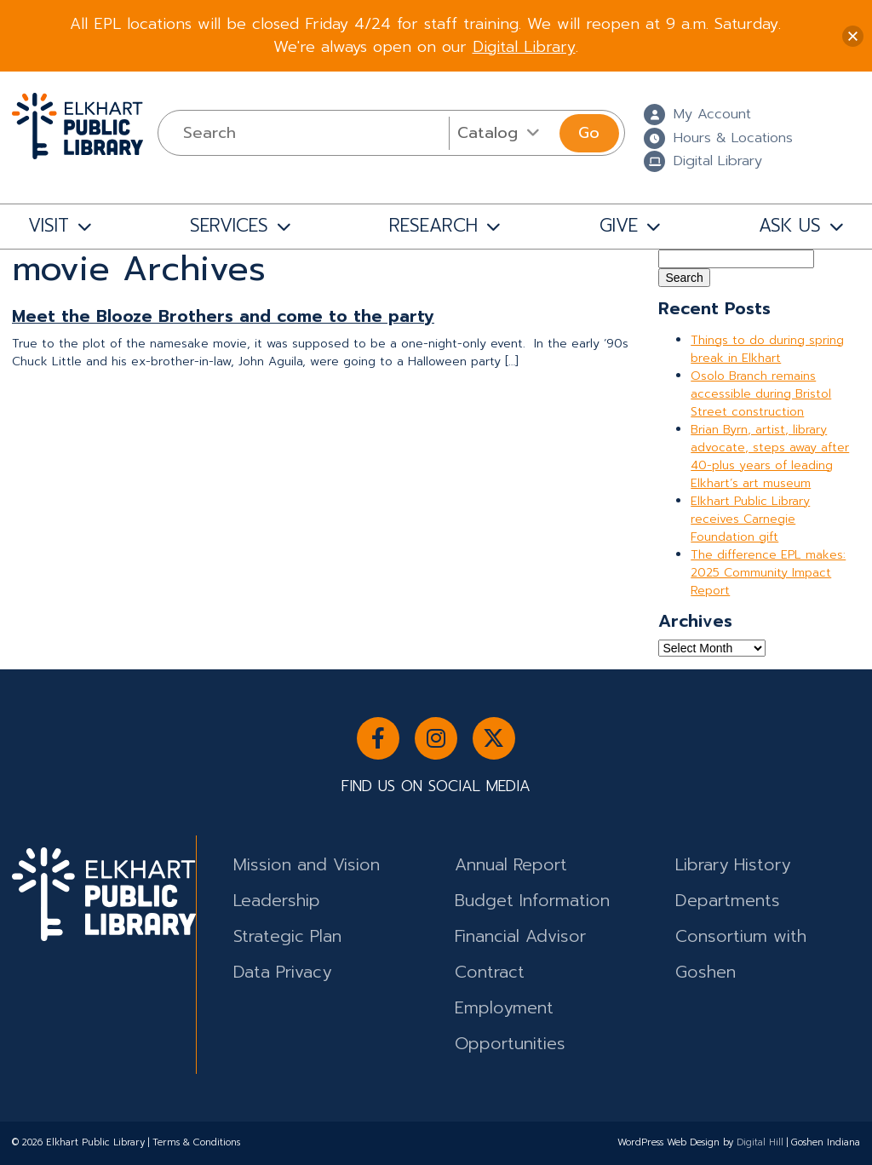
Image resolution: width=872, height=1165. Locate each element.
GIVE (619, 225)
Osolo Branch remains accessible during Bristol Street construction (761, 394)
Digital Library (524, 47)
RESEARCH (433, 225)
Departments (727, 900)
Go (589, 133)
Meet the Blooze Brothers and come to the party (223, 316)
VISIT (48, 225)
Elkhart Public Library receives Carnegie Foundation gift (750, 519)
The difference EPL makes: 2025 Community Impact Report (768, 573)
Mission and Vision (306, 864)
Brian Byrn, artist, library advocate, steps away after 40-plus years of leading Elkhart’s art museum (770, 456)
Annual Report (511, 864)
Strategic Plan (287, 936)
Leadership (276, 900)
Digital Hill (760, 1142)
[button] (852, 36)
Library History (732, 864)
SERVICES (229, 225)
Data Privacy (282, 972)
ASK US (790, 225)
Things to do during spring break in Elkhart (767, 349)
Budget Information (532, 900)
